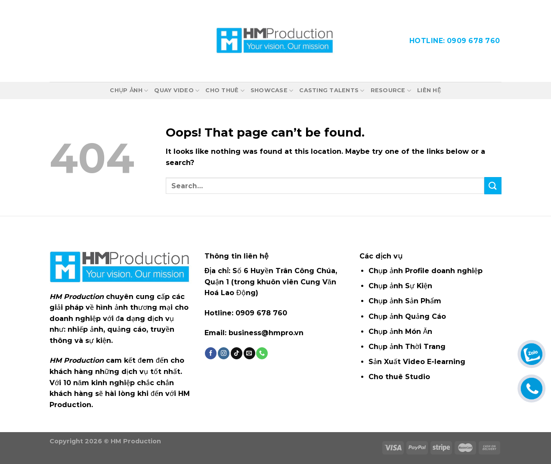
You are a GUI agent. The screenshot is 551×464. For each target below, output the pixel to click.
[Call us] (262, 353)
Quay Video (176, 91)
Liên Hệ (429, 90)
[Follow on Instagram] (223, 353)
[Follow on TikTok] (236, 353)
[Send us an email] (249, 353)
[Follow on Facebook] (211, 353)
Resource (391, 91)
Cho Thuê (225, 91)
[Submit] (492, 185)
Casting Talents (331, 91)
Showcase (272, 91)
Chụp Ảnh (129, 91)
